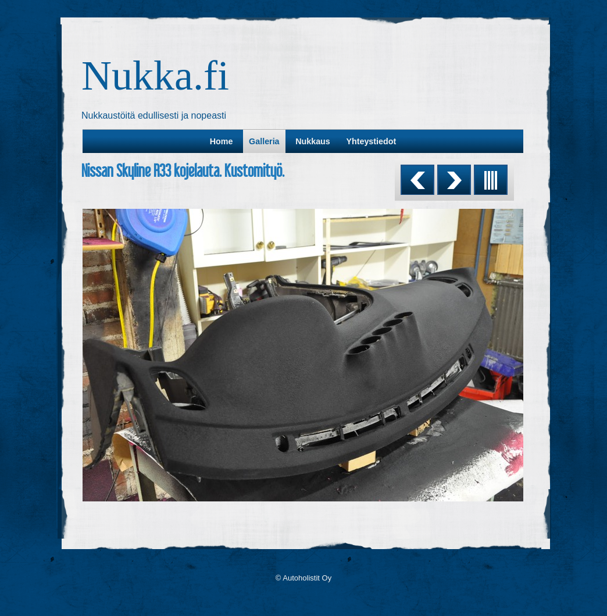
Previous (417, 179)
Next (454, 179)
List (490, 179)
